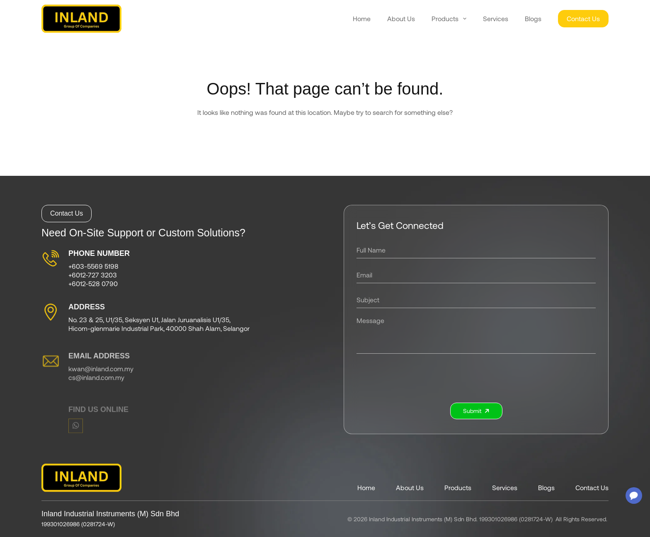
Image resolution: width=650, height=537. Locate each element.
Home (362, 18)
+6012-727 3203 (92, 276)
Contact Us (583, 18)
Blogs (533, 18)
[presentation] (479, 378)
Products (449, 19)
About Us (401, 18)
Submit (479, 411)
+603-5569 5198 (93, 268)
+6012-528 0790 (93, 285)
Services (495, 18)
